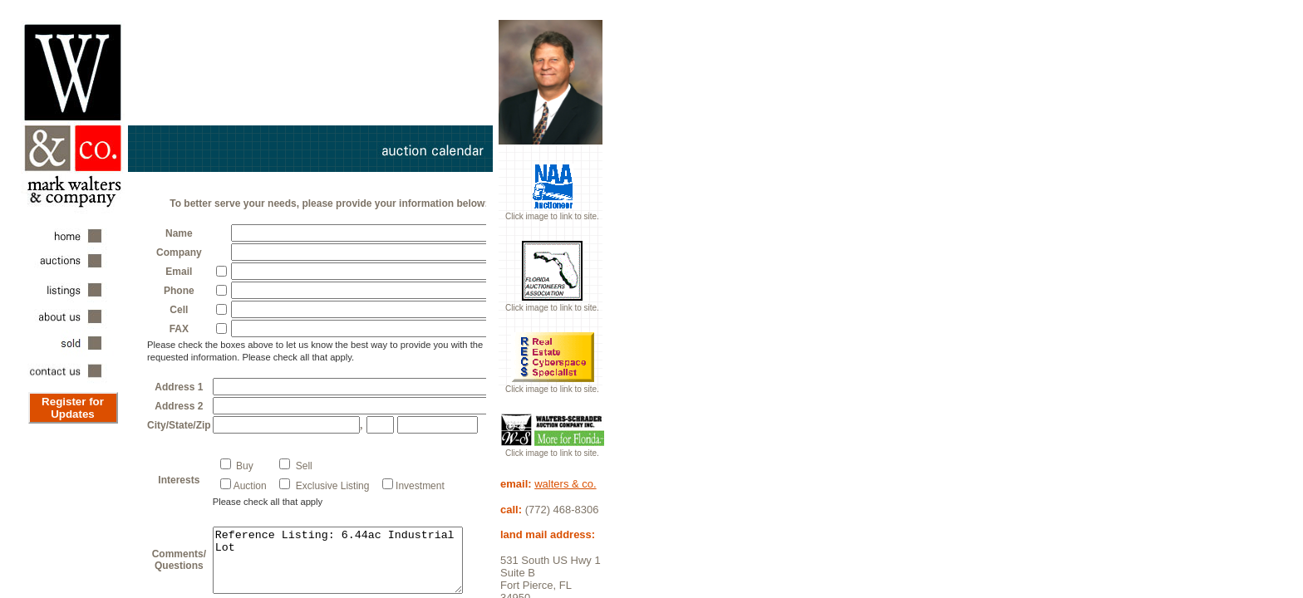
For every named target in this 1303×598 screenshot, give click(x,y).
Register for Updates (73, 407)
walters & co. (565, 484)
